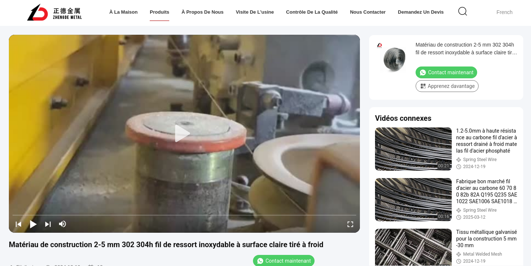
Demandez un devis (421, 12)
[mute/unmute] (62, 223)
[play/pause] (33, 223)
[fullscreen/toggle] (350, 223)
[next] (48, 223)
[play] (184, 134)
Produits (159, 12)
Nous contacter (368, 12)
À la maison (124, 12)
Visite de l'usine (255, 12)
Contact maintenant (446, 72)
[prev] (18, 223)
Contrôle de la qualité (312, 12)
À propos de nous (202, 12)
